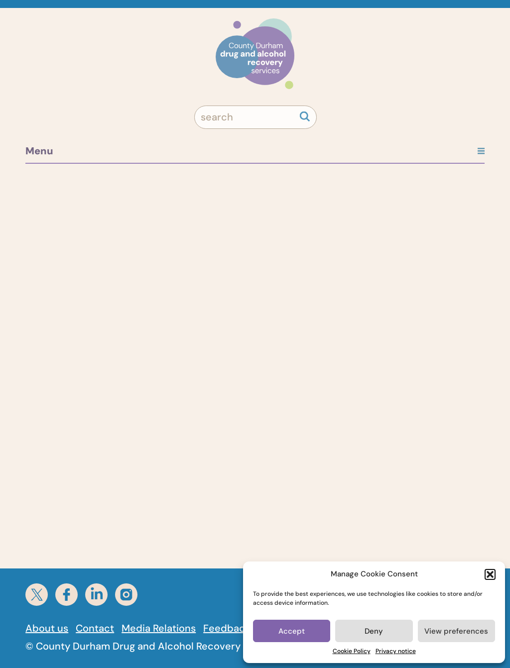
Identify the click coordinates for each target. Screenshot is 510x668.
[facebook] (66, 594)
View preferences (456, 631)
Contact (95, 628)
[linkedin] (96, 594)
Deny (374, 631)
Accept (291, 631)
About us (46, 628)
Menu (255, 150)
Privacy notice (396, 651)
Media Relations (159, 628)
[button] (490, 574)
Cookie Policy (352, 651)
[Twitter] (36, 594)
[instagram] (126, 594)
